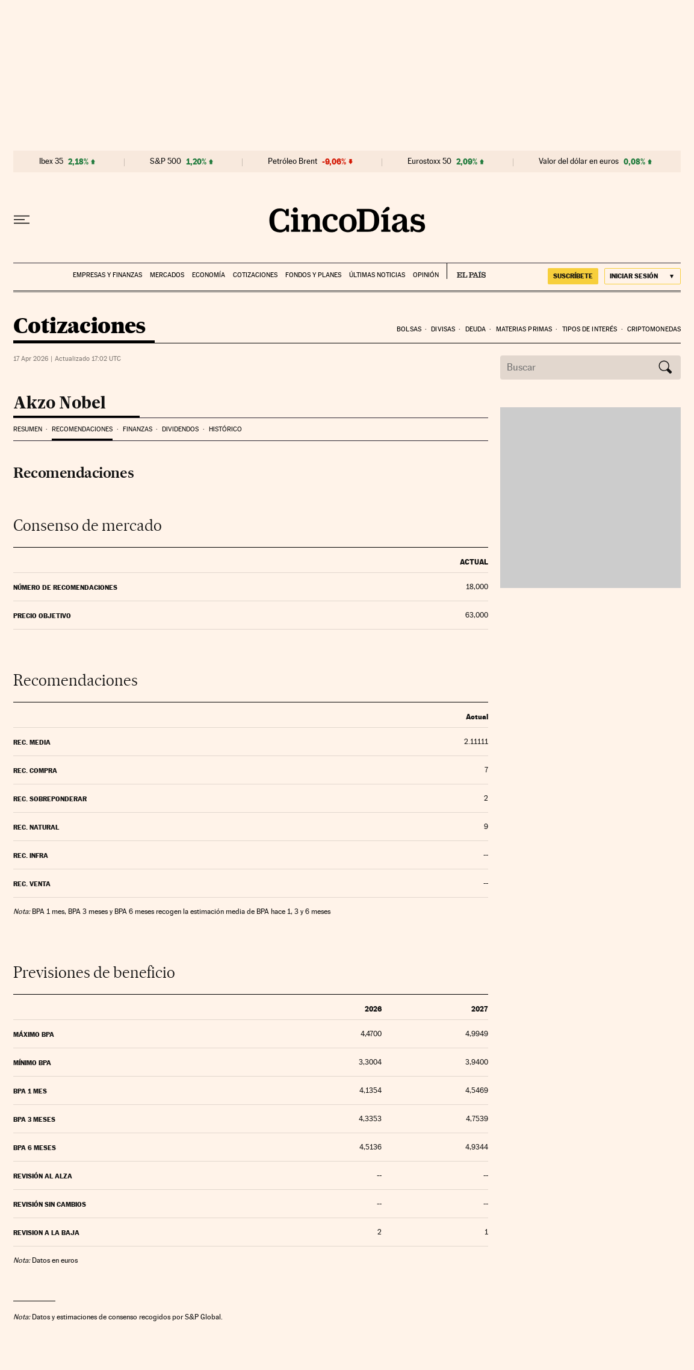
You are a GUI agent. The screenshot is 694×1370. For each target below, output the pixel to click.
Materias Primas (524, 329)
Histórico (225, 429)
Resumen (27, 429)
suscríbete (573, 276)
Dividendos (180, 429)
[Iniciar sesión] (642, 276)
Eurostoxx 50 (429, 161)
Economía (208, 275)
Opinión (426, 275)
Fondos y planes (313, 275)
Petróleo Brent (292, 161)
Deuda (475, 329)
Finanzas (137, 429)
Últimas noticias (377, 275)
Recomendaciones (82, 429)
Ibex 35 (51, 161)
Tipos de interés (590, 329)
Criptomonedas (654, 329)
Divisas (443, 329)
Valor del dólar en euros (579, 161)
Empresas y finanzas (107, 275)
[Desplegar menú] (21, 220)
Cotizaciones (255, 275)
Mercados (167, 275)
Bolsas (409, 329)
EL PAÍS (466, 271)
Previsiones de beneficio (94, 972)
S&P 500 (165, 161)
